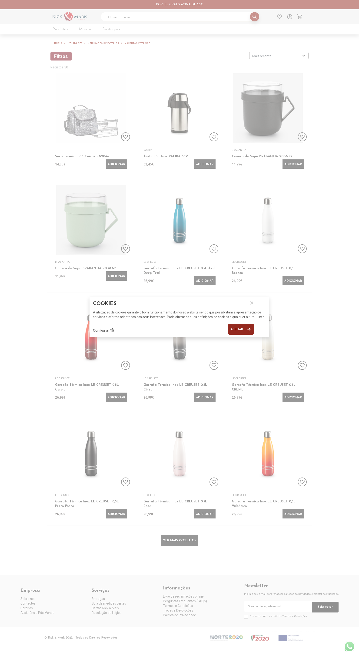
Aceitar (241, 329)
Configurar (104, 330)
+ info (260, 317)
